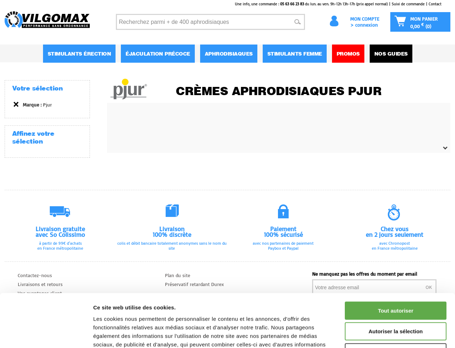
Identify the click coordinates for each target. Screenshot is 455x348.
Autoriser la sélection (396, 282)
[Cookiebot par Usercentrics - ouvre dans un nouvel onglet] (46, 334)
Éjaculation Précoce (157, 54)
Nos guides (391, 54)
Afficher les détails (392, 334)
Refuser (396, 303)
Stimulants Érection (79, 54)
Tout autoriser (395, 261)
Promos (348, 54)
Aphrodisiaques (229, 54)
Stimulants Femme (294, 54)
